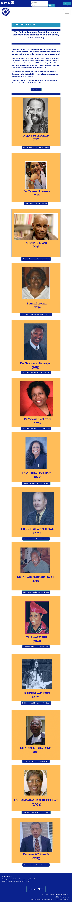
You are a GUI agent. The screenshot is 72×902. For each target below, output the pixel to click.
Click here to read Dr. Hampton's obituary (36, 372)
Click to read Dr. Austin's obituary (36, 203)
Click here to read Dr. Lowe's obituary (36, 539)
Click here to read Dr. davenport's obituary (36, 703)
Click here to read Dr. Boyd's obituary (36, 761)
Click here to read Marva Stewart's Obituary (36, 314)
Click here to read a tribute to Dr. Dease (36, 812)
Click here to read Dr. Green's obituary (36, 147)
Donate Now (36, 888)
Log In (51, 5)
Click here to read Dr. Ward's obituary (36, 647)
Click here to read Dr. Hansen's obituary (36, 483)
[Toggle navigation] (66, 12)
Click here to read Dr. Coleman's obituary (36, 259)
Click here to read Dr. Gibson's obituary (36, 592)
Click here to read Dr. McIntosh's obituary (36, 428)
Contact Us (67, 4)
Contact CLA (36, 89)
